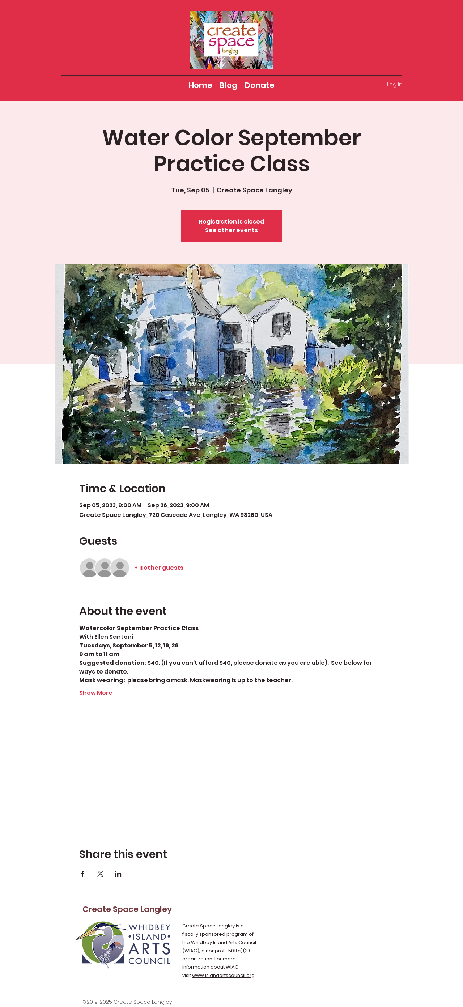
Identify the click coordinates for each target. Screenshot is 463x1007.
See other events (231, 230)
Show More (95, 693)
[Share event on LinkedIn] (118, 874)
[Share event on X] (100, 874)
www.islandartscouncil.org (223, 975)
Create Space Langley (127, 909)
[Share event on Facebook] (82, 874)
